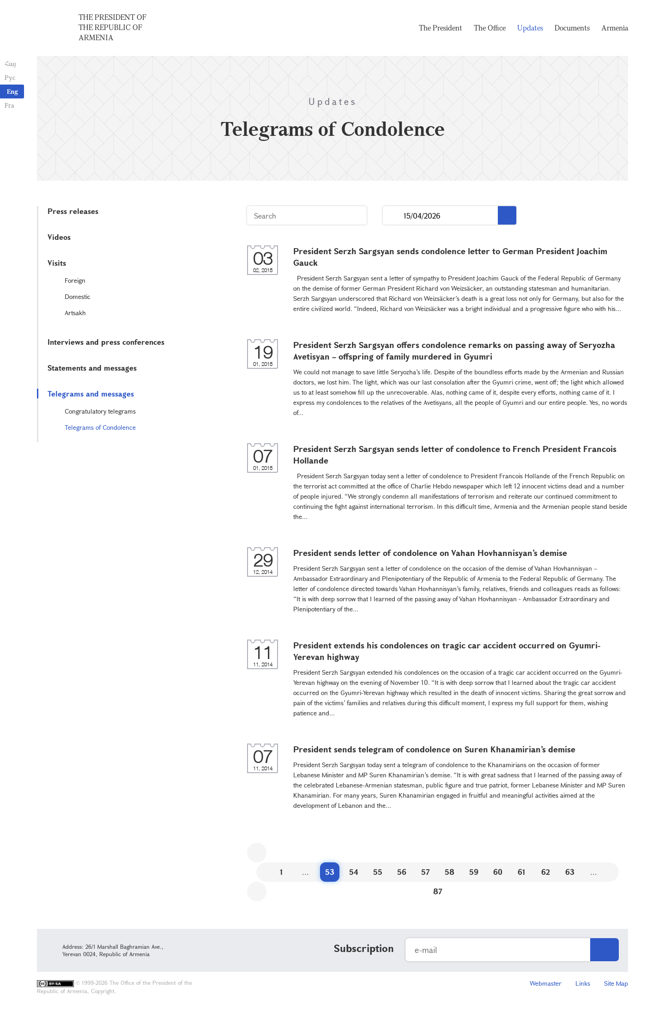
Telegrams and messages (91, 393)
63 (569, 872)
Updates (530, 28)
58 (449, 872)
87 (437, 891)
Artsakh (75, 312)
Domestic (78, 296)
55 (377, 872)
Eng (12, 91)
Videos (59, 237)
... (393, 215)
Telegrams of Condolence (100, 427)
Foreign (75, 280)
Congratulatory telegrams (100, 411)
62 (545, 872)
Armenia (614, 28)
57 (425, 872)
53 (329, 872)
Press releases (73, 211)
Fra (9, 105)
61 (522, 872)
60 (497, 872)
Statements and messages (92, 367)
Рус (10, 77)
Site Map (616, 983)
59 (473, 872)
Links (582, 983)
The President (440, 28)
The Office (490, 28)
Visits (57, 263)
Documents (572, 28)
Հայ (10, 63)
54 (353, 872)
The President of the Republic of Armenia (112, 27)
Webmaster (546, 983)
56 (401, 872)
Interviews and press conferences (106, 342)
